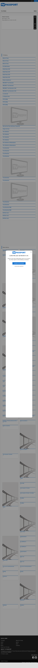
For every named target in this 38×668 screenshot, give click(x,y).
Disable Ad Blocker (19, 263)
